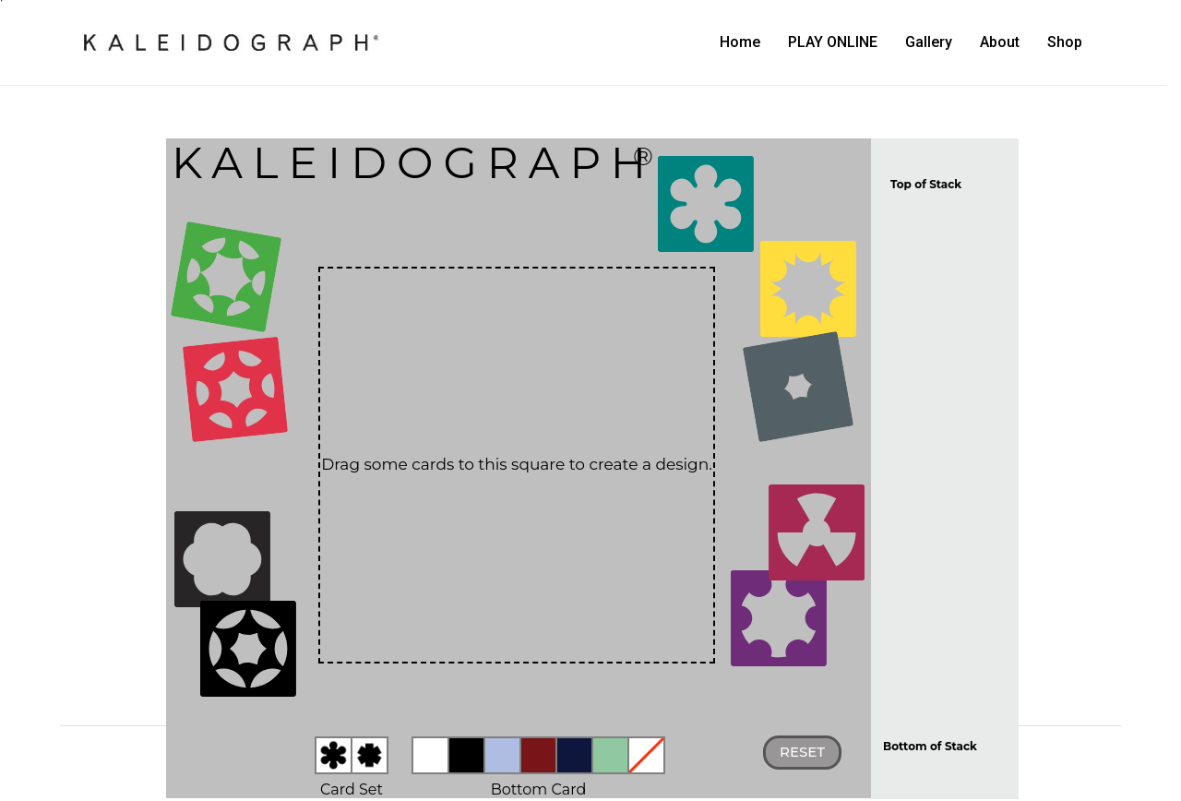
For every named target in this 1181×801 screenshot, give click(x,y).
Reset (802, 751)
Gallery (928, 42)
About (1000, 42)
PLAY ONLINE (832, 42)
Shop (1064, 42)
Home (740, 42)
